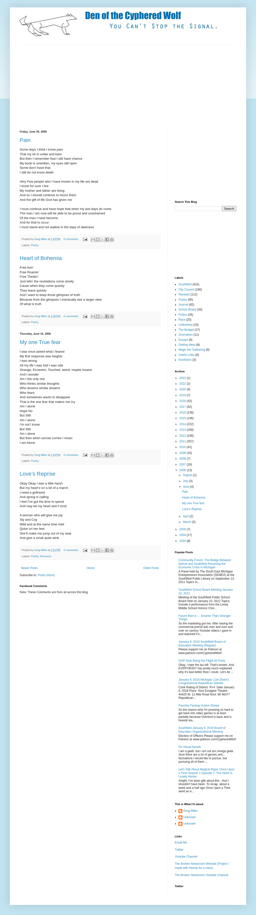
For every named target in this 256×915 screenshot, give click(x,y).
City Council (186, 289)
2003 (183, 541)
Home (91, 568)
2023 (183, 378)
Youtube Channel (186, 856)
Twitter (179, 849)
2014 (183, 424)
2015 (183, 418)
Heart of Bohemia (41, 258)
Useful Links (186, 355)
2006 (183, 470)
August (188, 475)
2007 (183, 464)
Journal (183, 304)
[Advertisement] (97, 86)
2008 (183, 458)
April (186, 516)
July (186, 481)
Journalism (185, 334)
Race (181, 319)
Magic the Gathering (191, 349)
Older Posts (151, 568)
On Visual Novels (189, 747)
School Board (187, 309)
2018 (183, 401)
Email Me (181, 842)
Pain (25, 140)
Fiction (182, 314)
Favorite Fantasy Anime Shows (198, 705)
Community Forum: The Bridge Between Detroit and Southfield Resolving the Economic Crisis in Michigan (204, 563)
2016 (183, 412)
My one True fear (40, 342)
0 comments (71, 239)
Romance (45, 556)
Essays (183, 340)
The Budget (186, 329)
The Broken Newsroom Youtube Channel (201, 875)
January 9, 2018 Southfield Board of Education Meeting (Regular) (201, 643)
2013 (183, 430)
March (187, 522)
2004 (183, 535)
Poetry (35, 245)
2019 (183, 395)
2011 (183, 441)
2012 (183, 435)
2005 (183, 529)
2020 (183, 389)
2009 (183, 453)
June (186, 486)
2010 (183, 447)
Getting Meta (186, 344)
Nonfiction (185, 360)
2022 (183, 383)
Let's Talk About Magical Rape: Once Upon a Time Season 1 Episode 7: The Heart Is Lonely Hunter (206, 773)
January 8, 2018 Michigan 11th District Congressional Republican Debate (203, 681)
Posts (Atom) (46, 575)
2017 (183, 407)
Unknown (189, 817)
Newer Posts (29, 568)
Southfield (185, 284)
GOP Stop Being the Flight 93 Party (201, 660)
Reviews (184, 294)
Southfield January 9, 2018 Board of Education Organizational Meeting (201, 729)
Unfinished (185, 325)
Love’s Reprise (37, 474)
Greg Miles (41, 239)
